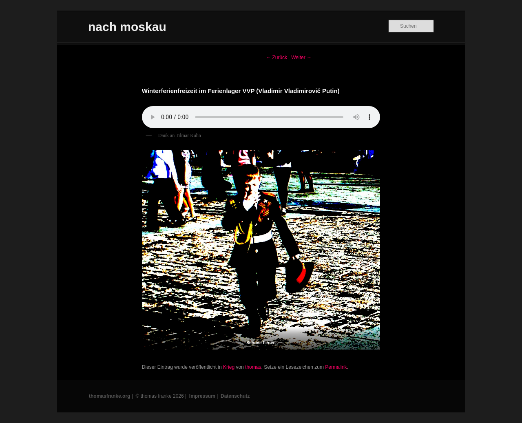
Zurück (276, 57)
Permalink (336, 367)
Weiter (301, 57)
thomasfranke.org (109, 396)
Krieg (228, 367)
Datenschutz (235, 396)
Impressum (202, 396)
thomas (253, 367)
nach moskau (127, 26)
